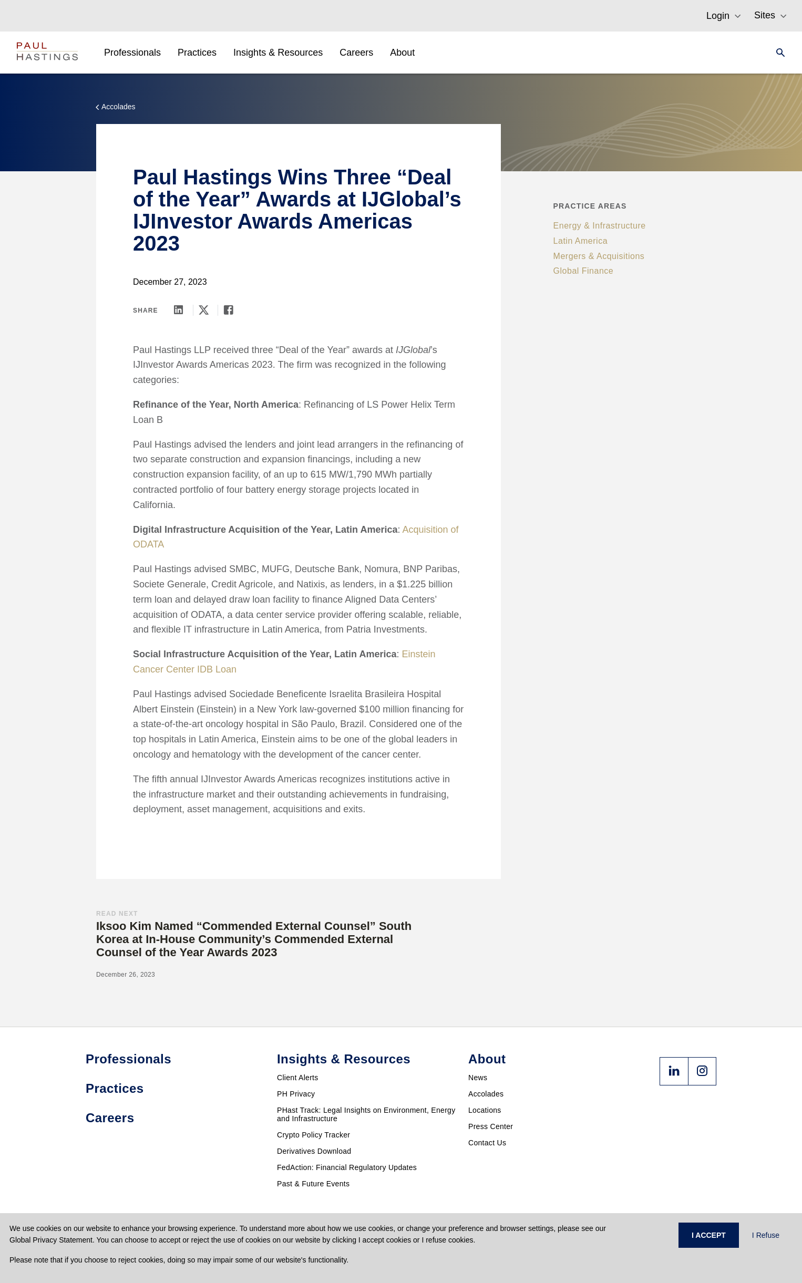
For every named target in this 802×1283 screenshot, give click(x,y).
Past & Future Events (313, 1183)
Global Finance (583, 270)
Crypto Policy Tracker (313, 1135)
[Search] (777, 53)
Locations (484, 1110)
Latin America (580, 240)
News (477, 1077)
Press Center (490, 1126)
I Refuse (765, 1235)
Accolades (485, 1094)
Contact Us (487, 1143)
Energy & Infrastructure (599, 225)
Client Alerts (297, 1077)
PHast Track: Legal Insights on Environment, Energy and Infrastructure (366, 1114)
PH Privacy (296, 1094)
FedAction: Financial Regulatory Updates (347, 1167)
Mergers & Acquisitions (599, 256)
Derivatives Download (314, 1151)
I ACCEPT (709, 1235)
